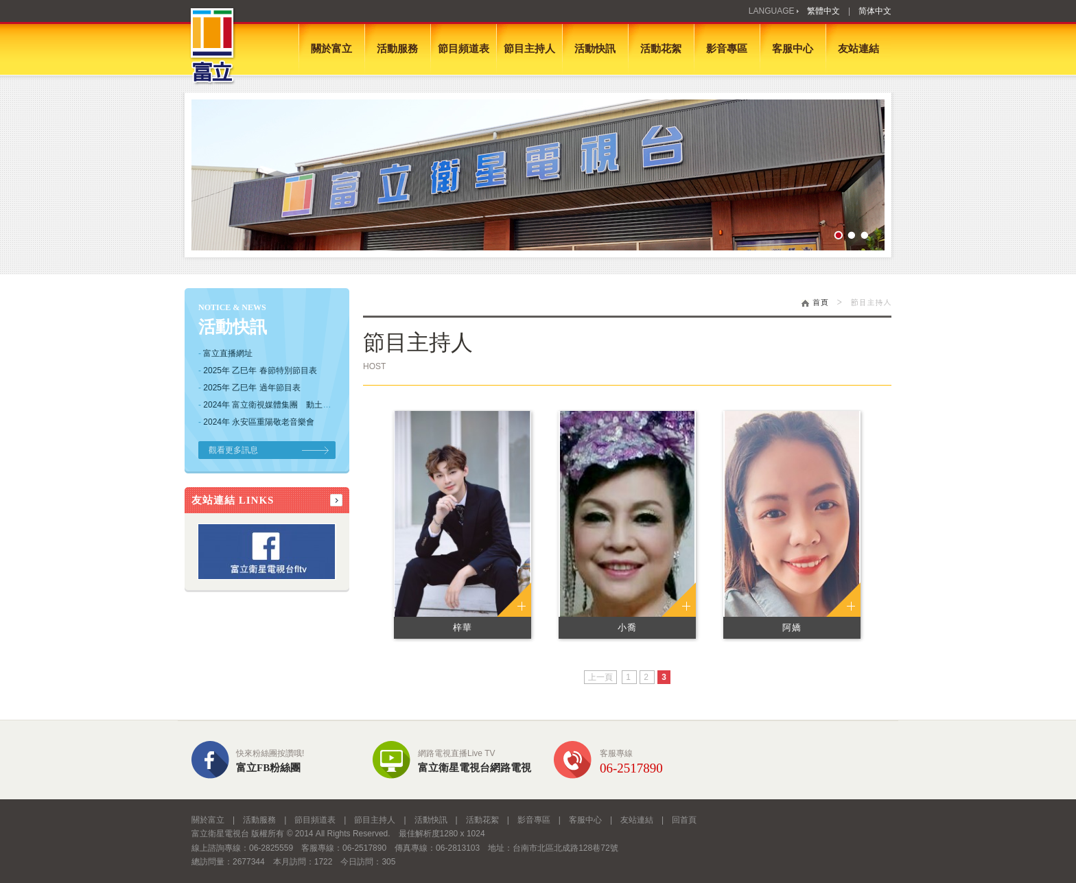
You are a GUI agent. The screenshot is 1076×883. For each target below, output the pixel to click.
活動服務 (397, 48)
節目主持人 (529, 48)
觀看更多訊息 (233, 450)
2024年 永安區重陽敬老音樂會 (258, 422)
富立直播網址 (228, 353)
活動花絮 (660, 48)
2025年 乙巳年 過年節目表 (251, 387)
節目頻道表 (463, 48)
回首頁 (684, 820)
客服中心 (792, 48)
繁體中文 (823, 11)
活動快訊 (595, 48)
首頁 (815, 301)
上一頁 (600, 677)
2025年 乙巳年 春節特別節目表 (259, 370)
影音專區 (726, 48)
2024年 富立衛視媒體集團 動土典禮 (271, 405)
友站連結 (858, 48)
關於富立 (331, 48)
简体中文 (874, 11)
